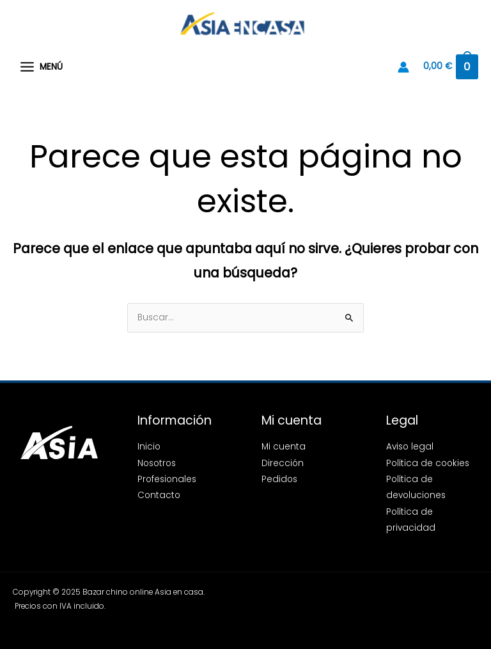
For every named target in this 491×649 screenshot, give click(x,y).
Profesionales (166, 479)
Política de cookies (427, 463)
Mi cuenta (283, 447)
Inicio (148, 447)
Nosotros (156, 463)
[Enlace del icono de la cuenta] (403, 67)
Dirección (282, 463)
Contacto (158, 495)
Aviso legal (409, 447)
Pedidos (279, 479)
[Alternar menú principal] (41, 66)
